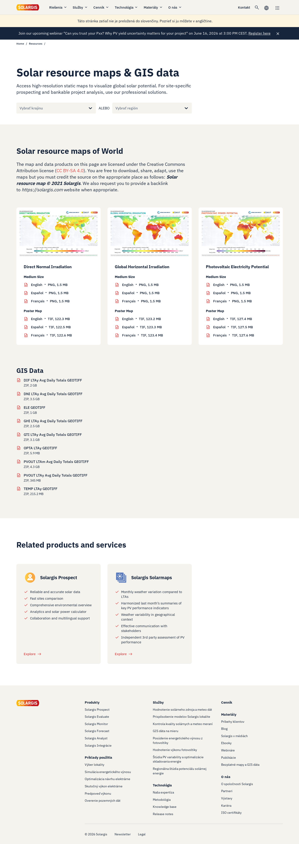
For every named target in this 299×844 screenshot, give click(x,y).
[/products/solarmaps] (121, 577)
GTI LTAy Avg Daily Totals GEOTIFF (53, 434)
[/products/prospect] (30, 577)
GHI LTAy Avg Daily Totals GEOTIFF (53, 421)
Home (20, 43)
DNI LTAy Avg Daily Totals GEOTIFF (53, 394)
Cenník (101, 7)
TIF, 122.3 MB (50, 319)
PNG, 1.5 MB (49, 285)
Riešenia (58, 7)
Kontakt (244, 7)
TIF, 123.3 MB (142, 327)
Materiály (153, 7)
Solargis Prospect (58, 577)
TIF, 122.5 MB (51, 327)
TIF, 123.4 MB (142, 335)
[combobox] (19, 108)
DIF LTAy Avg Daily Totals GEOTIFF (53, 380)
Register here (259, 33)
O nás (175, 7)
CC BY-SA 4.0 (70, 170)
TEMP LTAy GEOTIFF (40, 488)
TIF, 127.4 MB (232, 319)
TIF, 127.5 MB (233, 327)
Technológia (126, 7)
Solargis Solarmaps (151, 577)
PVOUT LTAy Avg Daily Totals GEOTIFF (55, 475)
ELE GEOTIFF (34, 407)
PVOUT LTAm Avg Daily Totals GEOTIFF (56, 461)
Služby (80, 7)
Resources (35, 43)
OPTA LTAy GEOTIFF (40, 448)
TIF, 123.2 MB (141, 319)
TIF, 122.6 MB (51, 335)
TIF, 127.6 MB (233, 335)
